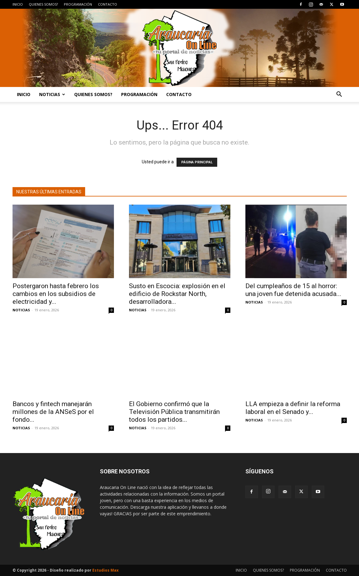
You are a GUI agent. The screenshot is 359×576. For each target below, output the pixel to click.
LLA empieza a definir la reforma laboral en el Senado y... (292, 407)
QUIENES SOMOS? (43, 4)
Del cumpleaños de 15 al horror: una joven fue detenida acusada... (293, 290)
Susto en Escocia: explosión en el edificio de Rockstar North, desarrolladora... (177, 293)
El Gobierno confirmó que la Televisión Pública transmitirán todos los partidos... (174, 411)
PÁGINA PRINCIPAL (197, 162)
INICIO (18, 4)
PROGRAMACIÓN (78, 4)
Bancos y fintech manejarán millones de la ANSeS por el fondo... (53, 411)
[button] (339, 95)
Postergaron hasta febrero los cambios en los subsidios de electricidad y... (56, 293)
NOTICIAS (52, 94)
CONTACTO (107, 4)
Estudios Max (105, 570)
